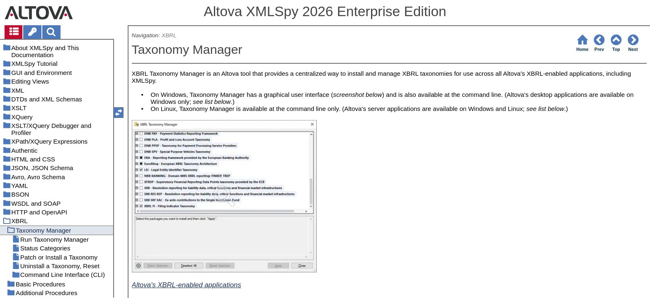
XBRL (169, 35)
